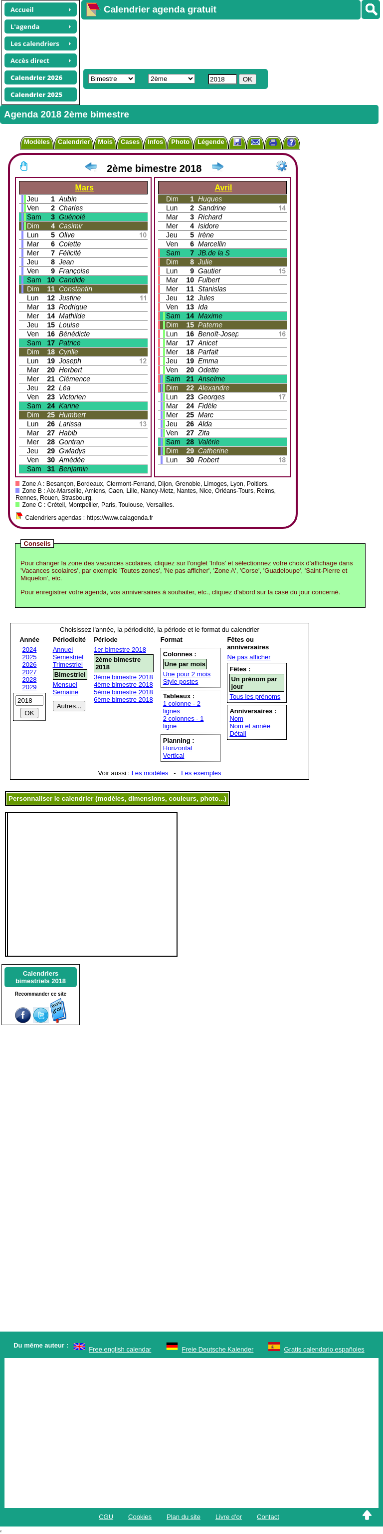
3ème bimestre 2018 (123, 677)
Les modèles (150, 773)
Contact (268, 1517)
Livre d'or (228, 1517)
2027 (29, 672)
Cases (130, 141)
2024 (29, 649)
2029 (29, 687)
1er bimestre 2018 (120, 649)
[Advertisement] (227, 42)
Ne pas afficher (248, 657)
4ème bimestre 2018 (123, 684)
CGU (106, 1517)
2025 (29, 657)
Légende (210, 141)
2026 (29, 664)
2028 (29, 679)
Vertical (174, 755)
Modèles (37, 141)
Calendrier (74, 141)
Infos (155, 141)
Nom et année (249, 726)
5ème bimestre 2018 (123, 692)
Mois (105, 141)
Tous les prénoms (254, 696)
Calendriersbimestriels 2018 (40, 977)
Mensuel (65, 684)
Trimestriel (68, 664)
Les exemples (201, 773)
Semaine (65, 692)
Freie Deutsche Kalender (218, 1349)
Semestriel (68, 657)
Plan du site (183, 1517)
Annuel (63, 649)
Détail (237, 733)
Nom (236, 718)
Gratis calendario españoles (324, 1349)
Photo (180, 141)
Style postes (180, 681)
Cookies (140, 1517)
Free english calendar (120, 1349)
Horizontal (177, 748)
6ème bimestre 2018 (123, 699)
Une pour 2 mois (186, 674)
